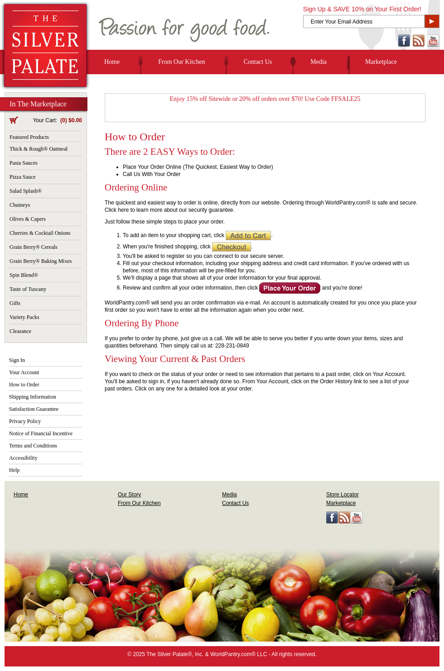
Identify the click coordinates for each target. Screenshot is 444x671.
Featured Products (29, 137)
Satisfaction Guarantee (33, 409)
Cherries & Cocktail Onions (40, 233)
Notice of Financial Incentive (40, 433)
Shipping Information (32, 397)
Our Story (129, 494)
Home (112, 61)
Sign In (17, 360)
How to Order (24, 384)
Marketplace (381, 61)
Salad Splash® (26, 191)
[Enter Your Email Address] (364, 21)
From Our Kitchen (181, 61)
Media (318, 61)
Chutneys (20, 205)
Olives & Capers (28, 219)
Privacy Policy (25, 421)
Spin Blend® (24, 275)
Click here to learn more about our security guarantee (169, 210)
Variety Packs (24, 317)
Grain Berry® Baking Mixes (41, 261)
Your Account (24, 372)
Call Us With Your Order (151, 174)
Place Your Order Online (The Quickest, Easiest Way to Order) (198, 167)
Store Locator (342, 494)
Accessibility (23, 458)
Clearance (20, 331)
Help (14, 470)
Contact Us (258, 61)
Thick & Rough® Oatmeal (39, 149)
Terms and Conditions (33, 446)
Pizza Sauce (23, 177)
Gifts (15, 303)
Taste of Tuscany (28, 289)
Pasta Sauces (24, 163)
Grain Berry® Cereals (34, 247)
